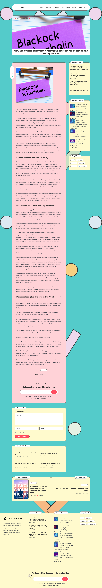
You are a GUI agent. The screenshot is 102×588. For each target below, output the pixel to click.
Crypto (63, 7)
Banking (68, 7)
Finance (57, 7)
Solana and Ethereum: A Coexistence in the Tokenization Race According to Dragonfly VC (25, 452)
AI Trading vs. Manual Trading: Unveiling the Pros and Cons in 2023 (81, 107)
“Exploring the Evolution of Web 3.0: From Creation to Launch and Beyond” (51, 452)
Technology (48, 7)
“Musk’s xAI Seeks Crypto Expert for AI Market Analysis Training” (51, 464)
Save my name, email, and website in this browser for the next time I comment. (33, 432)
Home (41, 7)
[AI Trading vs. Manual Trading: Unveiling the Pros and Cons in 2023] (72, 106)
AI (53, 7)
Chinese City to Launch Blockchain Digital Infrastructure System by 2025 (38, 490)
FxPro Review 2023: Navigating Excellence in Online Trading (82, 114)
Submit (52, 392)
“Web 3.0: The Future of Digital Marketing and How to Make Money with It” (26, 464)
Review (74, 7)
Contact (80, 7)
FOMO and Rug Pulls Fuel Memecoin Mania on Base (72, 490)
